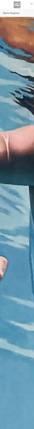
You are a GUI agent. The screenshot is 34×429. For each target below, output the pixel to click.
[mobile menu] (31, 3)
